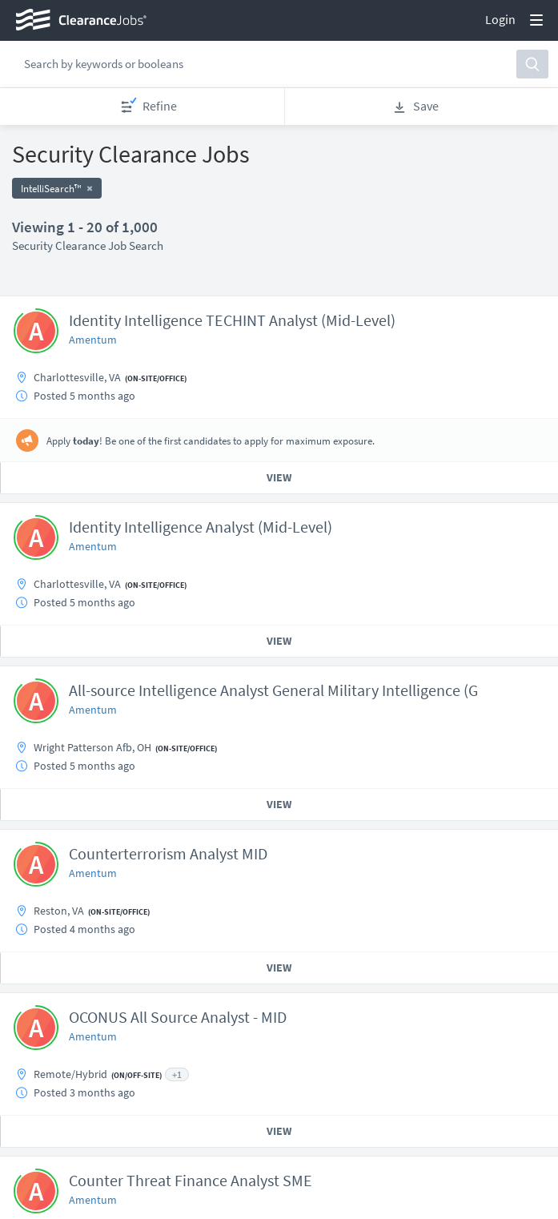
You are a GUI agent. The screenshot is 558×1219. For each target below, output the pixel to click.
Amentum (93, 339)
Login (500, 19)
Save (415, 106)
